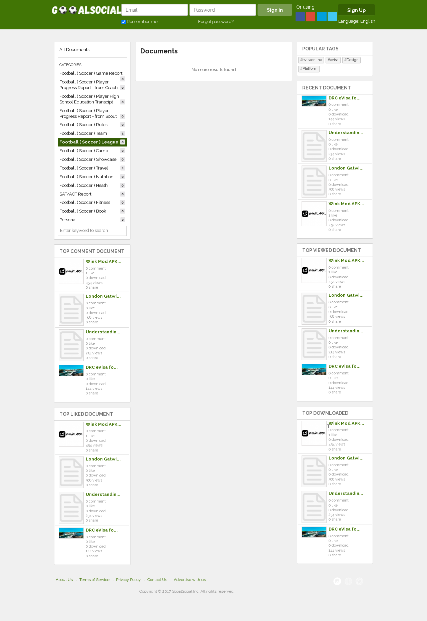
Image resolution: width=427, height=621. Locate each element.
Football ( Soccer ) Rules (92, 124)
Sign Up (356, 10)
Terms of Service (94, 579)
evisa (334, 60)
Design (353, 60)
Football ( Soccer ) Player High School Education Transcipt (92, 99)
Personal (92, 219)
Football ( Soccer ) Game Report (92, 74)
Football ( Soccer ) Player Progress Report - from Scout (92, 113)
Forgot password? (216, 21)
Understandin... (103, 331)
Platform (310, 68)
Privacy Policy (128, 579)
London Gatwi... (103, 296)
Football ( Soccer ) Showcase (92, 159)
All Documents (74, 49)
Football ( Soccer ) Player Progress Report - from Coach (92, 84)
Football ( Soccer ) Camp (92, 150)
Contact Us (157, 579)
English (367, 21)
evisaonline (312, 60)
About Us (64, 579)
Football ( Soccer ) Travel (92, 168)
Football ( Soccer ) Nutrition (92, 176)
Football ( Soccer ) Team (92, 133)
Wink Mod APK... (103, 261)
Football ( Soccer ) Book (92, 211)
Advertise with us (190, 579)
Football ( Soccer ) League (92, 141)
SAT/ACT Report (92, 194)
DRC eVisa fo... (102, 367)
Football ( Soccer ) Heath (92, 185)
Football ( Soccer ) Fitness (92, 202)
